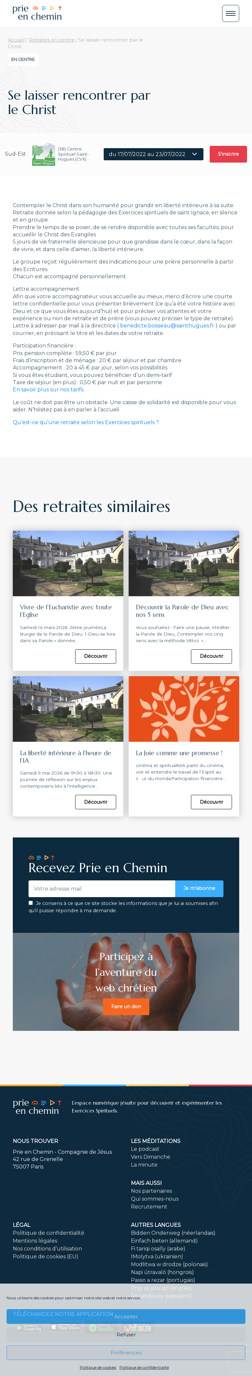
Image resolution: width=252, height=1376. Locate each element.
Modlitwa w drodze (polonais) (169, 1264)
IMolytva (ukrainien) (157, 1256)
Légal (21, 1224)
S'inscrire (228, 154)
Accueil (16, 40)
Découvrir (95, 656)
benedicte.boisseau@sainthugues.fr (167, 326)
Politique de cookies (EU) (45, 1256)
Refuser (126, 1334)
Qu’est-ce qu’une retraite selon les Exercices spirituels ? (86, 422)
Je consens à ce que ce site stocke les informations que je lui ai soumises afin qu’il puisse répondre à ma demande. (123, 906)
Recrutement (149, 1206)
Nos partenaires (151, 1190)
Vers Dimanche (150, 1156)
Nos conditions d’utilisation (47, 1248)
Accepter (126, 1316)
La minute (144, 1164)
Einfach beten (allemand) (164, 1240)
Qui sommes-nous (154, 1198)
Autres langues (156, 1224)
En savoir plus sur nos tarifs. (48, 389)
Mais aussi (146, 1182)
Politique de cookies (98, 1367)
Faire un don (126, 1006)
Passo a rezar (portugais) (163, 1279)
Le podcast (145, 1148)
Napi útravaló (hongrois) (162, 1271)
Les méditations (155, 1140)
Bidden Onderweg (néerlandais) (173, 1232)
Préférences (126, 1352)
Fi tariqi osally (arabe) (158, 1248)
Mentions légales (35, 1240)
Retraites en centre (51, 40)
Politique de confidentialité (144, 1367)
